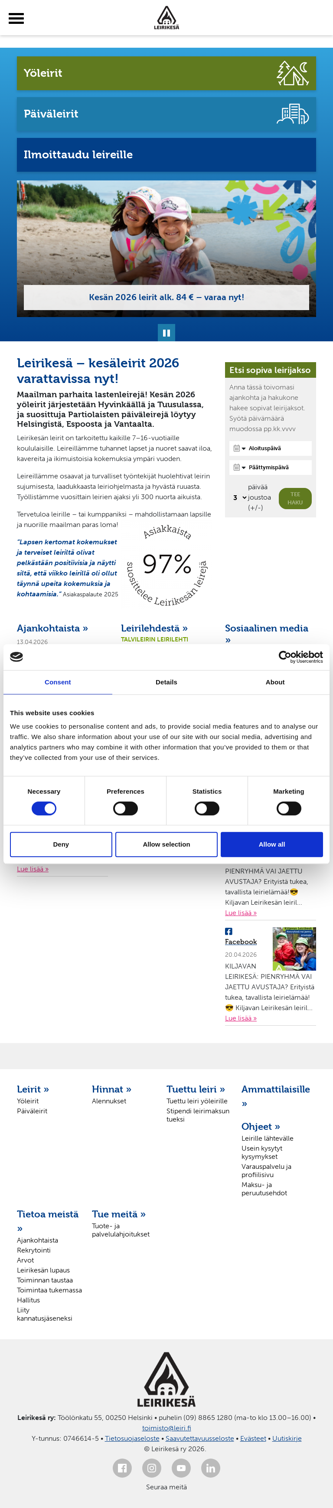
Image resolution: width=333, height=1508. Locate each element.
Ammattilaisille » (275, 1096)
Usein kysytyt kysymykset (262, 1152)
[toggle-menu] (16, 18)
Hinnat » (112, 1089)
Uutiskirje (287, 1438)
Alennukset (109, 1101)
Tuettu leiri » (195, 1089)
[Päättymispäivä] (270, 467)
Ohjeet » (261, 1126)
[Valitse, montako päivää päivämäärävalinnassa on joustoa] (238, 497)
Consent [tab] (58, 682)
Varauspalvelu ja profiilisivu (266, 1170)
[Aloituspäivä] (270, 448)
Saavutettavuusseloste (200, 1438)
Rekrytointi (34, 1250)
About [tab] (275, 682)
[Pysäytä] (166, 332)
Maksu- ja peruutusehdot (264, 1189)
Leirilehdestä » (154, 628)
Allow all (272, 844)
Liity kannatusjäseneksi (44, 1314)
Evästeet (253, 1438)
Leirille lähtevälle (268, 1138)
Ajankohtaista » (52, 628)
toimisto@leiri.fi (166, 1428)
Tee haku (295, 498)
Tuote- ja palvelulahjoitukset (121, 1230)
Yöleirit (28, 1101)
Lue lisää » (33, 869)
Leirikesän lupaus (43, 1270)
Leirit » (33, 1089)
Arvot (25, 1260)
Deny (61, 844)
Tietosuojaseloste (132, 1438)
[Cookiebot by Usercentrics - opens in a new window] (285, 657)
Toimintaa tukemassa (49, 1290)
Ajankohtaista (37, 1240)
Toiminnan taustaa (45, 1280)
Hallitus (28, 1300)
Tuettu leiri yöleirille (197, 1101)
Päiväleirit (32, 1111)
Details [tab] (166, 682)
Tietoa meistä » (47, 1221)
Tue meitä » (119, 1214)
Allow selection (166, 844)
